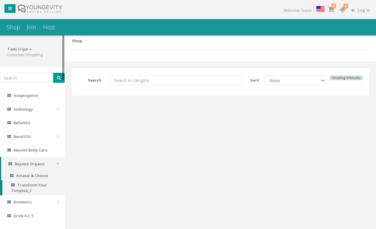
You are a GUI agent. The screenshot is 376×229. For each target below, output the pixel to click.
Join (31, 27)
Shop (13, 27)
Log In (360, 10)
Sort (254, 80)
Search (94, 80)
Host (49, 27)
